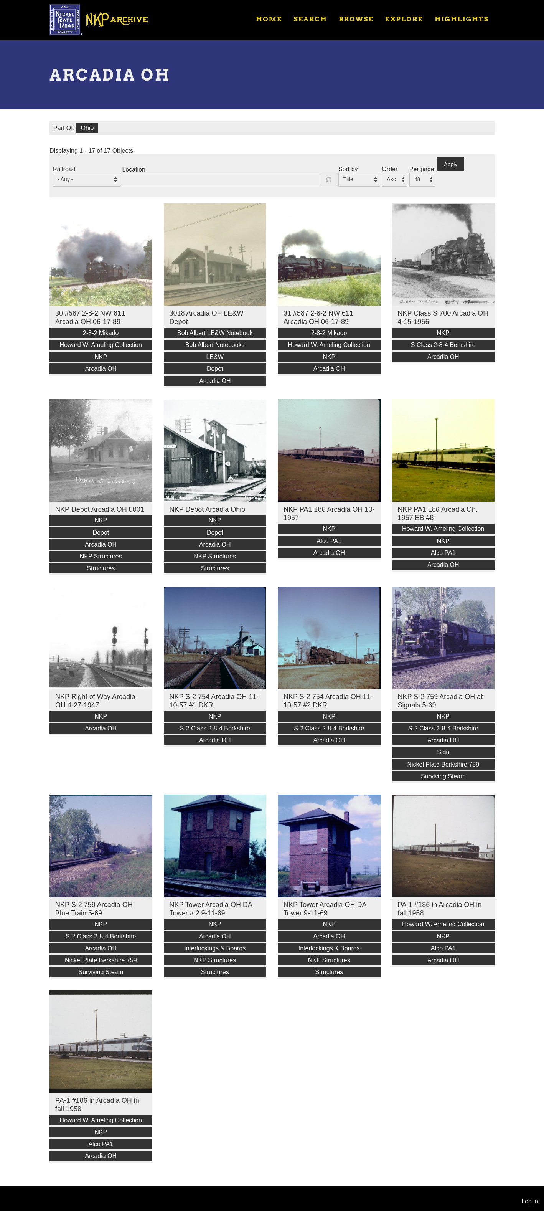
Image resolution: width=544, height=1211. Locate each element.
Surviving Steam (443, 776)
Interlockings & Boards (215, 948)
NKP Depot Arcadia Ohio (208, 509)
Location (133, 169)
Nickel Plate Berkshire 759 (443, 764)
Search (310, 19)
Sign (443, 752)
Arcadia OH (101, 368)
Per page (421, 169)
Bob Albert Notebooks (215, 345)
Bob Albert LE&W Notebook (215, 333)
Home (269, 19)
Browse (356, 19)
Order (389, 169)
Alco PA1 (329, 541)
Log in (529, 1201)
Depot (215, 368)
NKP (100, 357)
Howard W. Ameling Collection (101, 345)
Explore (404, 19)
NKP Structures (101, 556)
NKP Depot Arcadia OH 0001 (99, 509)
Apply (450, 164)
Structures (101, 568)
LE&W (215, 357)
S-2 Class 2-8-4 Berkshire (215, 728)
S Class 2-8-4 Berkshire (443, 345)
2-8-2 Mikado (101, 333)
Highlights (462, 19)
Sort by (348, 169)
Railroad (64, 169)
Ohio (87, 128)
